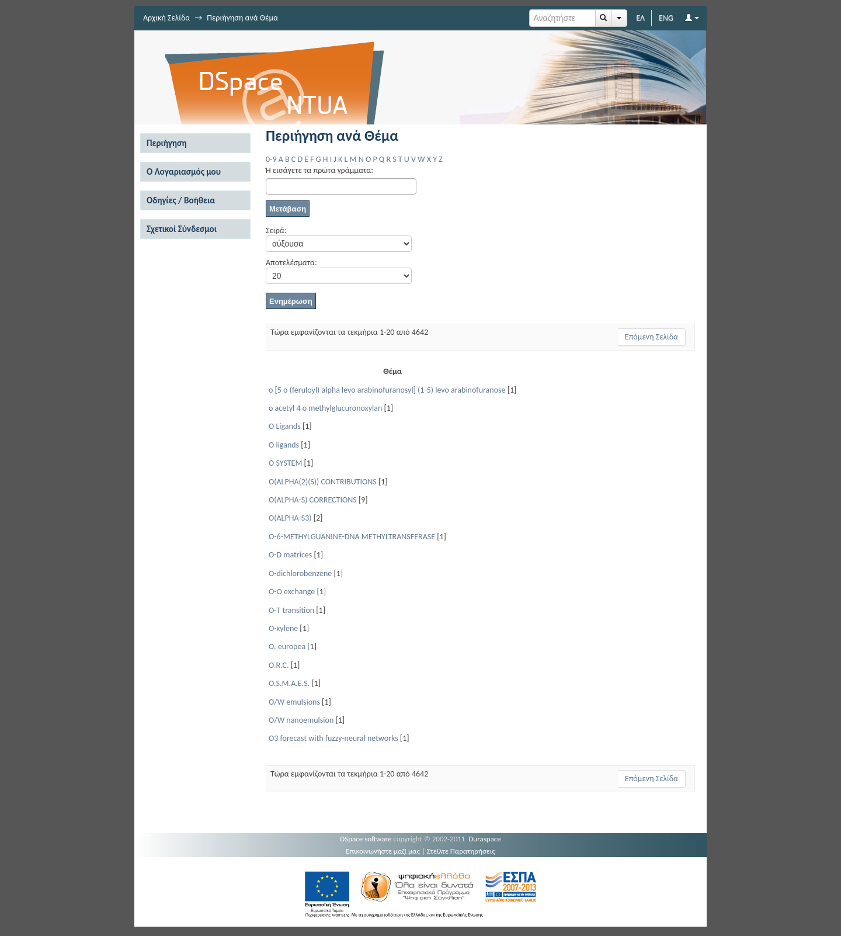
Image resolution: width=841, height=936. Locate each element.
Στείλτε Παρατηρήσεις (461, 851)
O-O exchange (292, 592)
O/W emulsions (294, 702)
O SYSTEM (285, 463)
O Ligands (285, 426)
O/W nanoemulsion (301, 720)
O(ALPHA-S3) (290, 518)
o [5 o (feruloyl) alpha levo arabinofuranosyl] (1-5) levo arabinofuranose (387, 390)
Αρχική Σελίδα (166, 18)
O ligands (284, 445)
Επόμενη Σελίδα (651, 337)
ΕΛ (640, 18)
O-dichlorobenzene (300, 573)
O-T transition (291, 610)
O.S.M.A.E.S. (289, 683)
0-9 (271, 159)
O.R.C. (279, 665)
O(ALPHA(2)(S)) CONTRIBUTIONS (323, 482)
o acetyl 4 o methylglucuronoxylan (325, 408)
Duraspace (484, 838)
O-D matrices (290, 555)
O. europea (287, 646)
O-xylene (283, 628)
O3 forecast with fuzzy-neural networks (333, 738)
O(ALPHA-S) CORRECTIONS (313, 500)
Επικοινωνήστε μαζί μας (383, 851)
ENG (666, 18)
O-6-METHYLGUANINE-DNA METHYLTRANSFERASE (352, 537)
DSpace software (365, 838)
